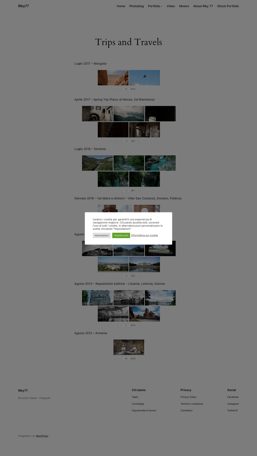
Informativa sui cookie (144, 235)
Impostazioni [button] (101, 235)
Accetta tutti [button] (121, 235)
